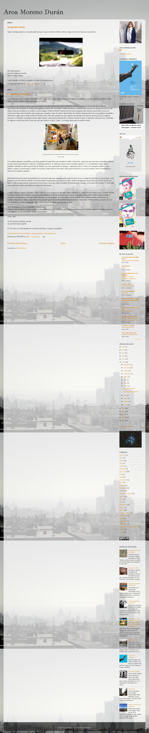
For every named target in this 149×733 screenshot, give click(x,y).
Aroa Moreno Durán (33, 12)
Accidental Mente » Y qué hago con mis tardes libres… (131, 299)
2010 (123, 411)
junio (125, 383)
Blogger (88, 727)
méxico (121, 496)
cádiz (121, 463)
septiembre (127, 374)
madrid (121, 491)
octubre (126, 371)
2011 (123, 408)
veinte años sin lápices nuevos (128, 526)
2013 (123, 359)
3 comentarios (35, 84)
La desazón (125, 302)
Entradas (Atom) (21, 248)
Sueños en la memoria (129, 316)
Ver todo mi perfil (125, 54)
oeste (121, 502)
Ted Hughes (123, 524)
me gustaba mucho (16, 27)
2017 (123, 347)
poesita (121, 510)
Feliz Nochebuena (127, 311)
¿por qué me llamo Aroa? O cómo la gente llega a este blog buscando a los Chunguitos (134, 622)
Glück (121, 477)
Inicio (63, 243)
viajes (121, 532)
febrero (126, 401)
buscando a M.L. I (134, 568)
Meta (123, 268)
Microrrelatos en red (128, 327)
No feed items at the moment (130, 260)
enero (126, 404)
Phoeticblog (126, 266)
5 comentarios (35, 236)
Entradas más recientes (17, 243)
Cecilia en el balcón (128, 325)
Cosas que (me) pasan (129, 333)
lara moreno (123, 480)
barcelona (122, 455)
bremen (121, 460)
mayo (126, 386)
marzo (126, 398)
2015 (123, 353)
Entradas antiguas (107, 243)
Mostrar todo (139, 339)
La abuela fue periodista (18, 94)
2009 (123, 414)
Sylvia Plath (123, 521)
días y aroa (122, 471)
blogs (121, 458)
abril (125, 395)
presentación (123, 515)
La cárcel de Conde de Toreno (134, 551)
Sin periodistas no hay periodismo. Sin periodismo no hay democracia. (31, 233)
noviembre (127, 368)
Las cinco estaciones (128, 291)
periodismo (122, 504)
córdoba (121, 466)
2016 (123, 350)
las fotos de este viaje (126, 426)
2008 (123, 417)
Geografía (125, 293)
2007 (123, 420)
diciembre (127, 365)
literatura (122, 485)
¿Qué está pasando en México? (134, 584)
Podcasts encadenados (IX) (130, 334)
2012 (123, 362)
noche (121, 499)
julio (125, 380)
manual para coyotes (125, 493)
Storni (121, 518)
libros (121, 482)
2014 (123, 356)
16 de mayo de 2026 (128, 286)
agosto (126, 377)
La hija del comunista (131, 656)
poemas (121, 507)
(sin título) (131, 640)
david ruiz (122, 469)
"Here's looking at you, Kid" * (134, 602)
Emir (121, 474)
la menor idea (126, 284)
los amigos (122, 488)
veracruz (122, 529)
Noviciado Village (134, 671)
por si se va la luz (124, 513)
